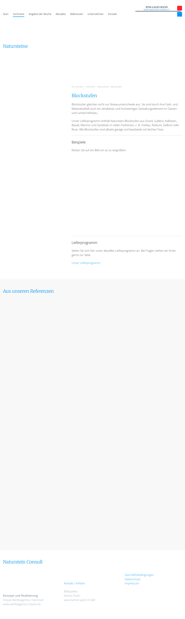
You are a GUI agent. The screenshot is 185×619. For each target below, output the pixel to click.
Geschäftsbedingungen (139, 575)
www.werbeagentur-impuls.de (22, 604)
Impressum (132, 583)
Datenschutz (132, 579)
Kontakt (112, 14)
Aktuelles (61, 14)
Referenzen (76, 14)
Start (6, 14)
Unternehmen (96, 14)
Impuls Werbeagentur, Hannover (23, 600)
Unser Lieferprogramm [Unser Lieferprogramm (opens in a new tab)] (86, 263)
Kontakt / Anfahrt (74, 583)
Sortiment (18, 14)
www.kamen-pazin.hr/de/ (79, 600)
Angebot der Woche (40, 14)
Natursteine (103, 86)
